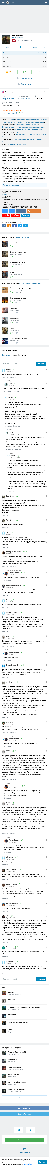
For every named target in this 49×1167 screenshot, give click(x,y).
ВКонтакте (21, 211)
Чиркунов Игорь (18, 38)
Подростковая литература (37, 134)
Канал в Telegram (24, 1114)
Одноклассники (34, 211)
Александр (10, 961)
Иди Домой (10, 496)
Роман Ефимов (14, 573)
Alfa (7, 916)
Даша (8, 636)
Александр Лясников (13, 585)
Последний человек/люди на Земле (28, 139)
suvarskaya (10, 722)
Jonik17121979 (11, 612)
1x (44, 47)
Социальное (19, 125)
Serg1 (8, 532)
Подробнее (28, 1164)
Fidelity (9, 369)
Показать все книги (24, 1038)
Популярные (6, 355)
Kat (7, 600)
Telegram (25, 215)
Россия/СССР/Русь (35, 130)
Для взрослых (21, 134)
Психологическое (31, 125)
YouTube (6, 215)
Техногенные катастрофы (11, 142)
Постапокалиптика (32, 120)
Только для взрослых (10, 137)
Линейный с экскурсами (17, 144)
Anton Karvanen (11, 869)
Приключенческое (8, 127)
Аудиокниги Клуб (24, 1148)
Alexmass (9, 857)
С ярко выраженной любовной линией (31, 127)
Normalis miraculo (12, 665)
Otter (11, 383)
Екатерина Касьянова (14, 552)
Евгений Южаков (12, 903)
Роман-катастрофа (37, 122)
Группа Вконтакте (24, 1108)
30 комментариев (24, 78)
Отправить (41, 364)
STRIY (8, 751)
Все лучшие (24, 1098)
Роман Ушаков (11, 884)
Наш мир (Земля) (20, 130)
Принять (42, 1162)
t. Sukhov (9, 682)
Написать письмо (24, 1140)
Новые (14, 355)
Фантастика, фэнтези (10, 92)
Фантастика (19, 120)
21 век (16, 132)
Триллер (11, 120)
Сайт (4, 211)
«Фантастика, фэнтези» (30, 283)
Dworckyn (9, 947)
